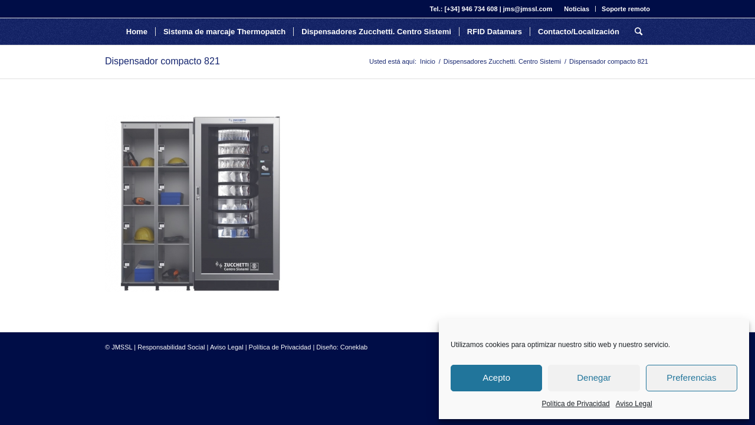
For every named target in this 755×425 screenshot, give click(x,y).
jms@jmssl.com (527, 8)
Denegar (594, 377)
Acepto (496, 377)
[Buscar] (638, 31)
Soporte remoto (626, 8)
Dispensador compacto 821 (162, 61)
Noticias (576, 8)
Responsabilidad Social (171, 347)
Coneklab (353, 347)
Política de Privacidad (575, 404)
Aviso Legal (634, 404)
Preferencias (691, 377)
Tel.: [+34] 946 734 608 (464, 8)
